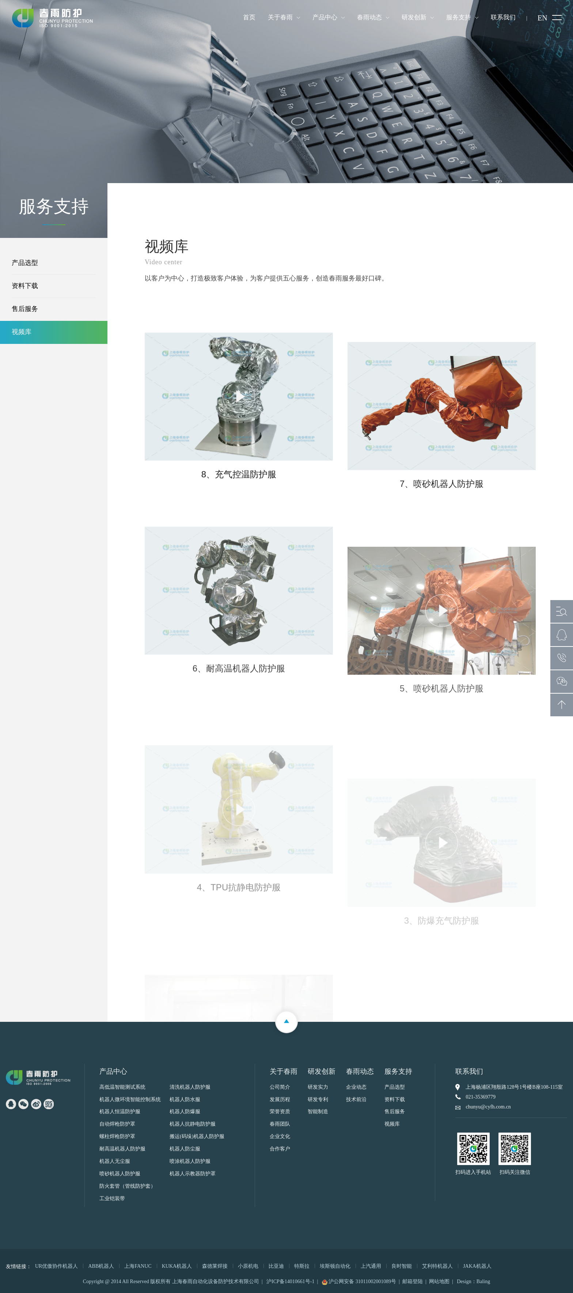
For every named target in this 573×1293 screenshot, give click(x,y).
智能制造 (318, 1112)
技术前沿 (356, 1100)
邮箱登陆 (412, 1281)
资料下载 (25, 286)
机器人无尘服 (114, 1161)
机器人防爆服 (185, 1112)
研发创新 (414, 17)
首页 (249, 17)
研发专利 (318, 1100)
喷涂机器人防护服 (190, 1161)
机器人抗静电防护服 (193, 1124)
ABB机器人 (101, 1266)
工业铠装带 (112, 1199)
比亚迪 (276, 1266)
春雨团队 (280, 1124)
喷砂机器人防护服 (119, 1174)
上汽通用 (371, 1266)
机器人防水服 (185, 1100)
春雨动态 (369, 17)
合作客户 (280, 1149)
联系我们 (503, 17)
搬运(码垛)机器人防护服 (197, 1137)
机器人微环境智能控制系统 (130, 1100)
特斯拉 (302, 1266)
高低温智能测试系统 (122, 1087)
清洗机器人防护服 (190, 1087)
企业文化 (280, 1137)
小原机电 (248, 1266)
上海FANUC (137, 1266)
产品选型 (25, 263)
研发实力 (318, 1087)
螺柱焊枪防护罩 (117, 1137)
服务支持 (458, 17)
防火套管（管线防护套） (127, 1186)
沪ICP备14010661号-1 (290, 1281)
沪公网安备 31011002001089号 (359, 1281)
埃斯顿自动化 (335, 1266)
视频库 (21, 332)
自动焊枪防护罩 (117, 1124)
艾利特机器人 (437, 1266)
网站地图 (439, 1281)
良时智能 (401, 1266)
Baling (483, 1281)
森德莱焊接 (215, 1266)
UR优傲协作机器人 (56, 1266)
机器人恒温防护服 (119, 1112)
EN (542, 18)
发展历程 (280, 1100)
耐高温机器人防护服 (122, 1149)
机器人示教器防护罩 (193, 1174)
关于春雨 (280, 17)
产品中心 (324, 17)
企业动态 (356, 1087)
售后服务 (25, 309)
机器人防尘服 (185, 1149)
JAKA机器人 (477, 1266)
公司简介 (280, 1087)
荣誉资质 (280, 1112)
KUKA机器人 (177, 1266)
